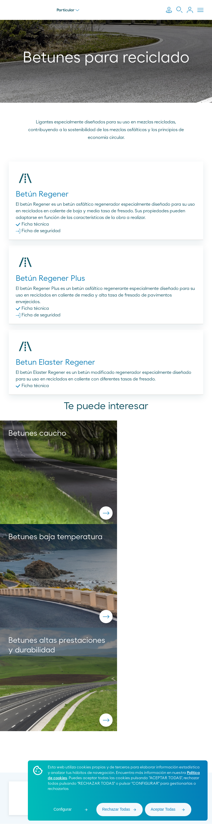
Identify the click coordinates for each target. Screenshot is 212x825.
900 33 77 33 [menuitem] (43, 750)
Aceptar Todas (163, 809)
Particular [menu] (68, 10)
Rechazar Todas (116, 809)
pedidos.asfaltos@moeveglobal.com (106, 703)
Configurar (62, 809)
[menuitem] (94, 750)
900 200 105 (106, 695)
